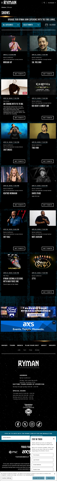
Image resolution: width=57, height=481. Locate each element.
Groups (52, 345)
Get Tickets (19, 74)
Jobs (19, 350)
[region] (28, 476)
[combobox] (10, 25)
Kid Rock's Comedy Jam (40, 105)
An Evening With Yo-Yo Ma (13, 103)
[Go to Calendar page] (50, 25)
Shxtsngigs (7, 149)
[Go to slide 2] (28, 330)
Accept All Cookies (38, 478)
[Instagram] (32, 424)
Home (3, 7)
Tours (12, 345)
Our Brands (52, 2)
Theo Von (35, 147)
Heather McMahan (10, 193)
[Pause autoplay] (54, 322)
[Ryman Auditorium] (10, 2)
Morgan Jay (7, 62)
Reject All (50, 478)
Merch (20, 345)
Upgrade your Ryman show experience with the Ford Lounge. (32, 19)
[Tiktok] (39, 424)
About (44, 345)
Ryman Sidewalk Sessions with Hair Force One (13, 280)
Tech (24, 350)
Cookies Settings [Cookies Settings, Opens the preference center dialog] (6, 478)
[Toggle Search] (44, 3)
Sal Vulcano (36, 62)
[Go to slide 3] (29, 330)
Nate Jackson (37, 236)
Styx (34, 278)
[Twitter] (25, 424)
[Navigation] (2, 2)
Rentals (37, 350)
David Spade (36, 193)
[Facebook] (18, 424)
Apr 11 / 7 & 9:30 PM (9, 54)
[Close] (54, 473)
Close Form (54, 439)
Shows (4, 345)
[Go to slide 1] (27, 330)
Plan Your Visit (32, 345)
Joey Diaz (6, 236)
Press (30, 350)
